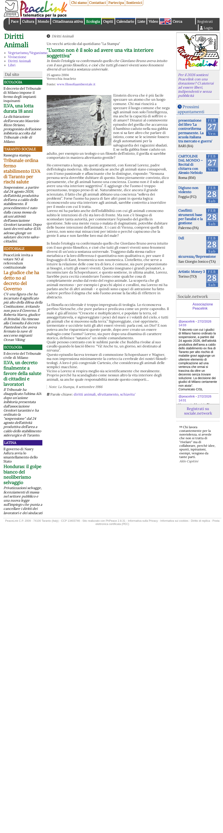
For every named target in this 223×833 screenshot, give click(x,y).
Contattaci (97, 2)
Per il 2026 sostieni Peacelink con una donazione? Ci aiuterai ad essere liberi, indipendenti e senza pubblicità (195, 85)
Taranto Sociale (20, 149)
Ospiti (108, 21)
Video (153, 21)
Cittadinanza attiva (68, 21)
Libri (12, 65)
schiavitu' (127, 394)
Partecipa (116, 2)
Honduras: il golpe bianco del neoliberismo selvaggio (22, 475)
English (165, 21)
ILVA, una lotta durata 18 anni (18, 108)
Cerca (177, 21)
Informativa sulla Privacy (143, 520)
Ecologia (93, 21)
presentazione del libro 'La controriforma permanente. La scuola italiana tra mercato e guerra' (195, 130)
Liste (141, 21)
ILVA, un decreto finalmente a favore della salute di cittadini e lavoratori (22, 373)
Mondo (43, 21)
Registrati (205, 21)
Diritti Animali (16, 40)
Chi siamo (79, 2)
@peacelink (186, 321)
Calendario (125, 21)
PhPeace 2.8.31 (115, 520)
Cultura (28, 21)
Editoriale (14, 248)
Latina (10, 442)
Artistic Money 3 (191, 271)
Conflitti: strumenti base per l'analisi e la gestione (190, 216)
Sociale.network (193, 296)
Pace (15, 21)
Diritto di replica (200, 520)
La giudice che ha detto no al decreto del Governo (21, 281)
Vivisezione (17, 57)
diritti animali (85, 394)
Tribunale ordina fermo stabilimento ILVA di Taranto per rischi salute (21, 171)
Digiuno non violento (188, 190)
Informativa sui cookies (174, 520)
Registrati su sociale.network (198, 411)
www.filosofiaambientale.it (76, 84)
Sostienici (134, 2)
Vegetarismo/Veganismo (27, 53)
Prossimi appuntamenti (191, 109)
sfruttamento (107, 394)
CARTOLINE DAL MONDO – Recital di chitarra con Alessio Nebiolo (190, 164)
